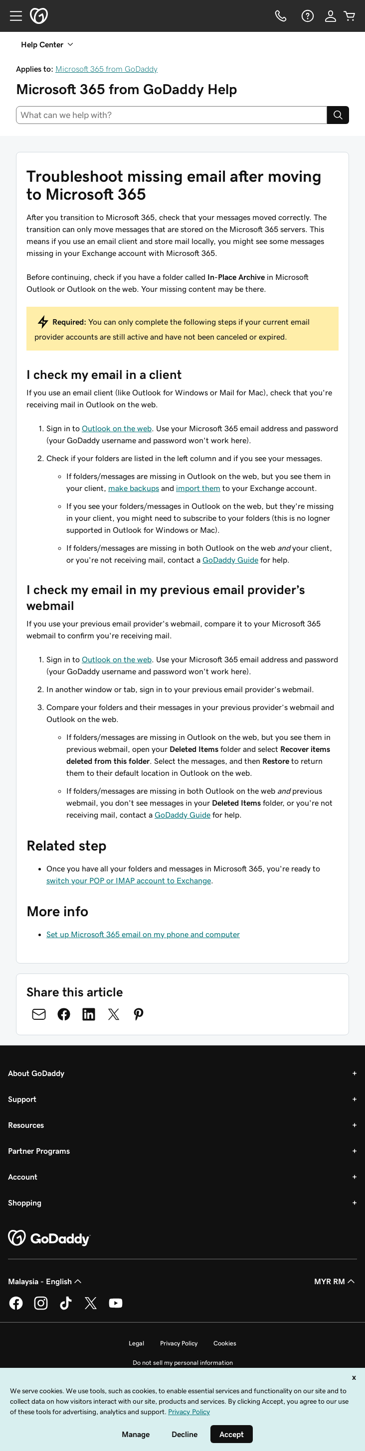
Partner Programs (39, 1151)
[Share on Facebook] (63, 1014)
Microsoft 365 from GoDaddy (106, 69)
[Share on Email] (38, 1014)
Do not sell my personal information (183, 1362)
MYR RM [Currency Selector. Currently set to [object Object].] (335, 1281)
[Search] (338, 115)
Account (22, 1177)
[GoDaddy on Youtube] (116, 1308)
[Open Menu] (12, 16)
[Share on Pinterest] (138, 1014)
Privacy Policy (178, 1343)
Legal (136, 1343)
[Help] (306, 15)
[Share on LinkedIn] (88, 1014)
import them (198, 488)
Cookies (224, 1343)
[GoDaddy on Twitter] (91, 1308)
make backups (133, 488)
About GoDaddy (36, 1073)
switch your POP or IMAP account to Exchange (128, 880)
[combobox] (171, 115)
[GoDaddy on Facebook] (16, 1308)
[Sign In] (330, 15)
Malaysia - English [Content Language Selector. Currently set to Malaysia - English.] (46, 1281)
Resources (26, 1125)
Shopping (24, 1203)
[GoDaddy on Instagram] (41, 1308)
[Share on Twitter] (113, 1014)
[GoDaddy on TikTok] (66, 1308)
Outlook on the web (117, 428)
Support (22, 1099)
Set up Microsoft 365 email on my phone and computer (143, 934)
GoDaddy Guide (230, 560)
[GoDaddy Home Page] (49, 1238)
